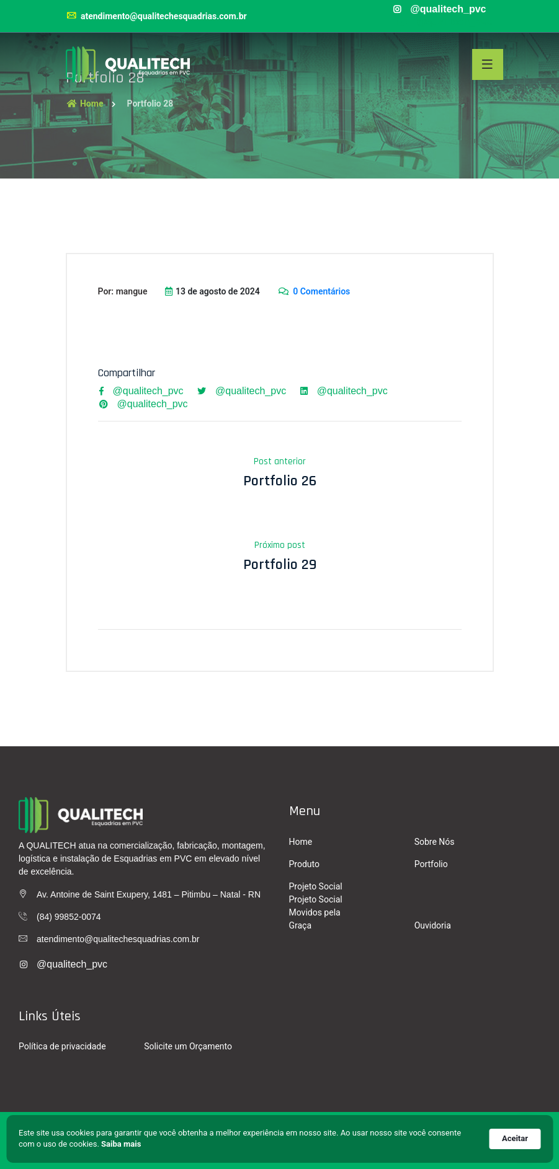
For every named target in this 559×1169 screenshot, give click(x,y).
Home (85, 103)
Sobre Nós (434, 842)
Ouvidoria (432, 925)
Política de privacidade (62, 1046)
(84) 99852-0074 (69, 917)
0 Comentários (313, 291)
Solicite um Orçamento (188, 1046)
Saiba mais (121, 1144)
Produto (304, 864)
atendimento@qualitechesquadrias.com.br (156, 16)
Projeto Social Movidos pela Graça (315, 912)
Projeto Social (315, 886)
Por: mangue (123, 291)
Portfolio (431, 864)
